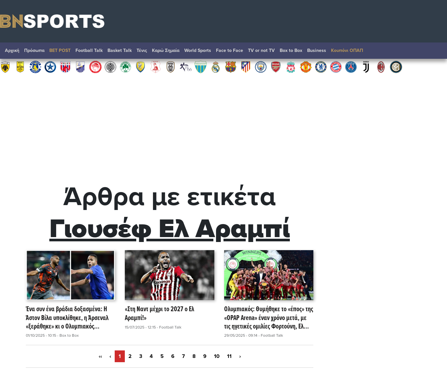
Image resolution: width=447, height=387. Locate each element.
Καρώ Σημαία (165, 50)
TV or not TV (261, 50)
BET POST (60, 50)
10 (217, 356)
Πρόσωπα (34, 50)
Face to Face (229, 50)
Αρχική (12, 50)
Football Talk (89, 50)
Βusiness (316, 50)
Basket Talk (120, 50)
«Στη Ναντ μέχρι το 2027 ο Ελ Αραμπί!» (159, 314)
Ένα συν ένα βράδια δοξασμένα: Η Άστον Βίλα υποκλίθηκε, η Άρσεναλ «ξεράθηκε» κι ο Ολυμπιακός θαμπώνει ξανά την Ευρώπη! (67, 318)
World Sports (197, 50)
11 (229, 356)
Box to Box (291, 50)
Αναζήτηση (435, 52)
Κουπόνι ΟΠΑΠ (347, 50)
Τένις (142, 50)
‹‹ (100, 356)
